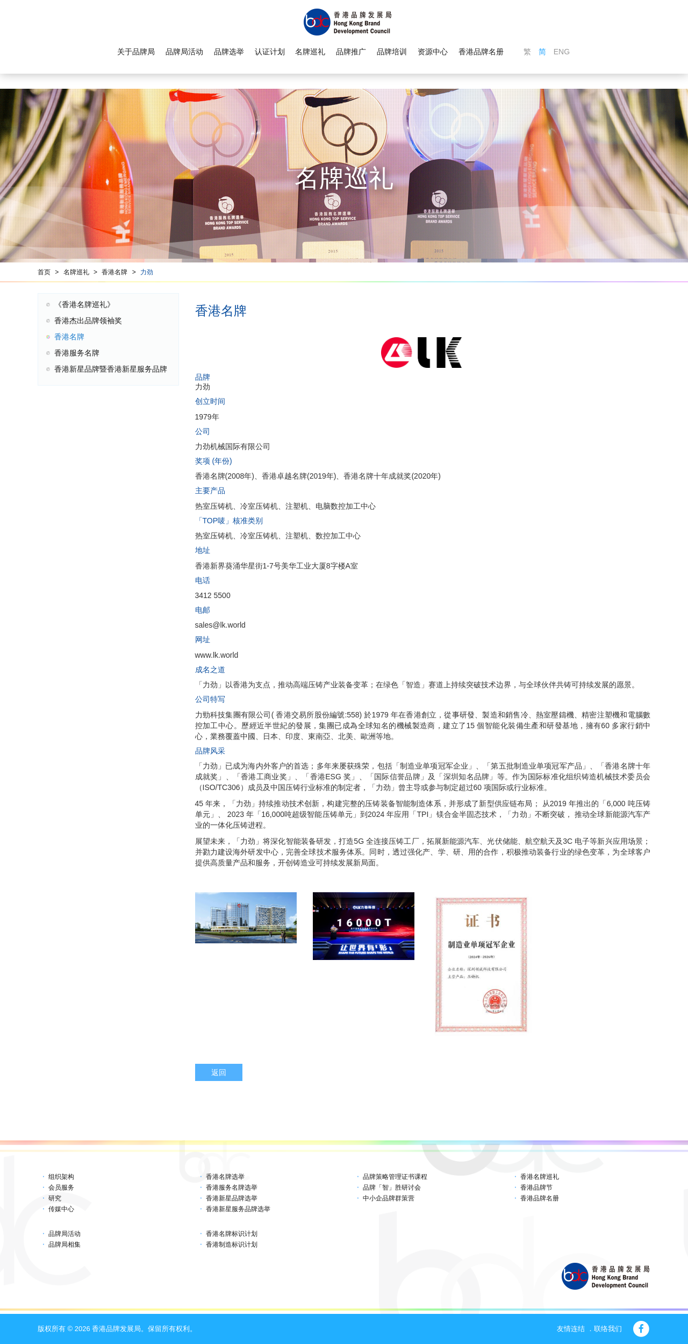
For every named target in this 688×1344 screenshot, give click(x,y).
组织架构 (61, 1177)
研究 (54, 1198)
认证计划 (270, 51)
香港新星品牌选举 (231, 1198)
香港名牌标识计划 (231, 1234)
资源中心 (433, 51)
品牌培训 (392, 51)
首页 (44, 272)
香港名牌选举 (225, 1177)
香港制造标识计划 (231, 1244)
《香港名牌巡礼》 (84, 304)
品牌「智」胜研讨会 (392, 1187)
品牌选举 (229, 51)
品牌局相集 (64, 1244)
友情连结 (571, 1329)
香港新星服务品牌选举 (238, 1209)
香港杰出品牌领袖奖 (88, 320)
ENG (562, 51)
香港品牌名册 (481, 51)
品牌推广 (351, 51)
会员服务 (61, 1187)
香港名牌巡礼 (539, 1177)
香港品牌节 (536, 1187)
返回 (218, 1072)
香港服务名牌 (76, 353)
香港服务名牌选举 (231, 1187)
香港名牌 (114, 272)
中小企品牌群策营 (388, 1198)
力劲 (146, 272)
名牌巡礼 (310, 51)
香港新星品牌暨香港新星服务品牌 (110, 369)
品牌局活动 (184, 51)
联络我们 (608, 1329)
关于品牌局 (136, 51)
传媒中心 (61, 1209)
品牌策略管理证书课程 (395, 1177)
